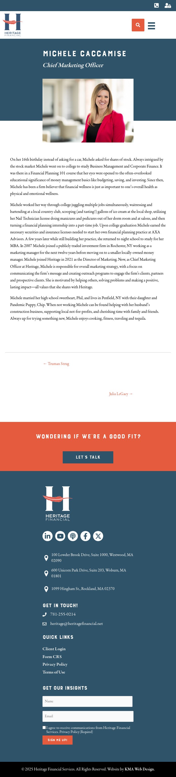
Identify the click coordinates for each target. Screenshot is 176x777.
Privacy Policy (55, 664)
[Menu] (151, 26)
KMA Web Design (139, 769)
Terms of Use (53, 672)
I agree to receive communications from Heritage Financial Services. (88, 730)
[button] (47, 536)
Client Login (54, 649)
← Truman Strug (56, 363)
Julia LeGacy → (121, 394)
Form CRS (52, 657)
